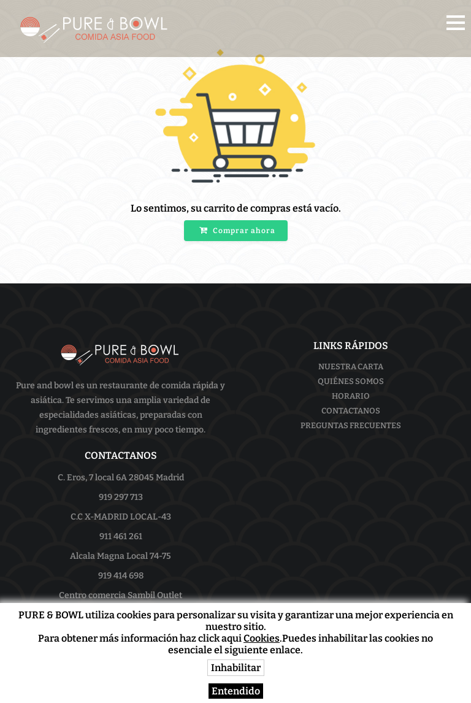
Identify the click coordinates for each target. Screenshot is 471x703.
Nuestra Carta (350, 366)
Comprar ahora (237, 230)
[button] (455, 22)
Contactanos (350, 410)
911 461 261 (120, 536)
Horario (351, 396)
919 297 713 (121, 497)
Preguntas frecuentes (351, 425)
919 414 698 (121, 575)
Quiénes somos (351, 381)
